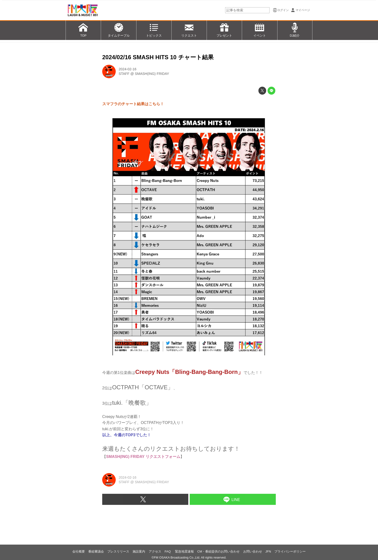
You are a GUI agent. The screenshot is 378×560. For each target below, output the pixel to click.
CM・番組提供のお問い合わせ (218, 551)
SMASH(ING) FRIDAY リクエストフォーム (143, 457)
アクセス (155, 551)
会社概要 (78, 551)
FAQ (168, 551)
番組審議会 (96, 551)
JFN (268, 551)
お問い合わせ (252, 551)
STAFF (124, 74)
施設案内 (139, 551)
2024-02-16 (127, 69)
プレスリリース (118, 551)
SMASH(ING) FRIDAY (152, 74)
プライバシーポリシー (290, 551)
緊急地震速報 (184, 551)
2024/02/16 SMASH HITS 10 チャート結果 (158, 57)
